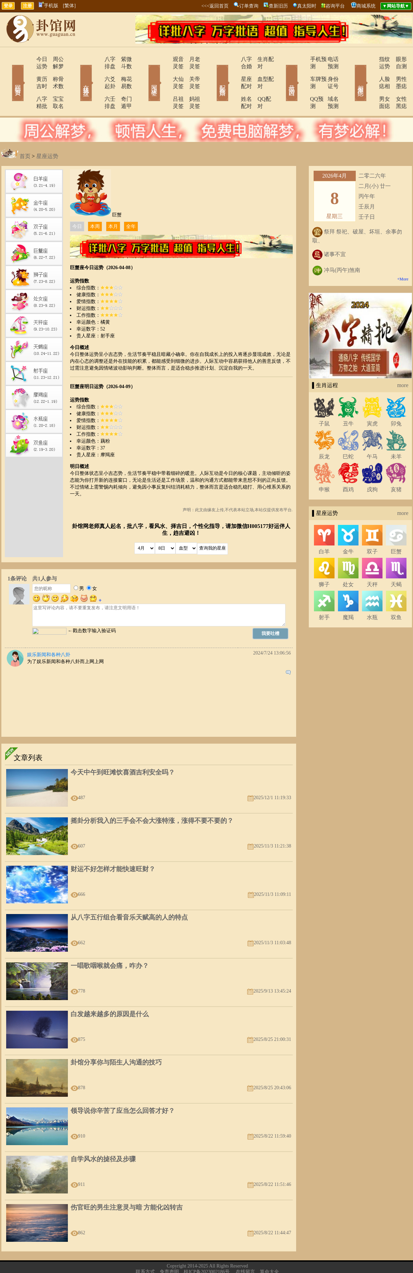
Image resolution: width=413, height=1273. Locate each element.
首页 (25, 134)
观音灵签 (164, 59)
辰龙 (324, 435)
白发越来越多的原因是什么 (110, 992)
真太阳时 (306, 6)
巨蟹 (396, 530)
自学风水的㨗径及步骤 (103, 1137)
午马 (372, 435)
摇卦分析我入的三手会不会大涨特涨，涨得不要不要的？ (152, 799)
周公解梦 (54, 59)
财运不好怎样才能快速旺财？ (113, 847)
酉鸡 (348, 468)
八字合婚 (233, 59)
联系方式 (145, 1250)
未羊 (396, 435)
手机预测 (302, 59)
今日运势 (27, 59)
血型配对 (260, 72)
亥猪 (396, 468)
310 (203, 1261)
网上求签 (145, 73)
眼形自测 (397, 59)
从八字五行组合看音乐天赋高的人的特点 (129, 895)
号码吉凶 (282, 73)
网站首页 (7, 73)
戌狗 (372, 468)
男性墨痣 (397, 72)
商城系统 (366, 6)
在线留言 (245, 1250)
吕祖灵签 (164, 84)
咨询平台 (335, 6)
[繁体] (69, 5)
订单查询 (248, 6)
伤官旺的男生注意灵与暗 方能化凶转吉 (127, 1185)
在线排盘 (76, 73)
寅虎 (372, 402)
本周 (95, 204)
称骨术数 (54, 72)
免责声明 (169, 1250)
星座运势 (47, 134)
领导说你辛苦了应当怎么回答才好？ (123, 1089)
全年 (131, 204)
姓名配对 (233, 84)
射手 (324, 596)
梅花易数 (123, 72)
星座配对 (233, 72)
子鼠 (324, 402)
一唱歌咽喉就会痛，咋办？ (110, 944)
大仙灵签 (164, 72)
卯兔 (396, 402)
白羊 (324, 530)
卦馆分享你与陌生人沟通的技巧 (116, 1040)
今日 (77, 204)
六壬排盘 (96, 84)
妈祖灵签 (191, 84)
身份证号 (328, 72)
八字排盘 (96, 59)
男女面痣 (370, 84)
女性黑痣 (397, 84)
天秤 (372, 563)
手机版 (48, 5)
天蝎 (396, 563)
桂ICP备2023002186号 (207, 1250)
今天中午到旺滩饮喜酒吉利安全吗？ (123, 750)
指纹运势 (370, 59)
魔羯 (348, 596)
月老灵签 (191, 59)
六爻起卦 (96, 72)
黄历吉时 (27, 72)
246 (221, 1261)
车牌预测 (302, 72)
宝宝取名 (54, 84)
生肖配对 (260, 59)
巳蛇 (348, 435)
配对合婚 (213, 73)
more (403, 364)
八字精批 (27, 84)
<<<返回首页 (215, 6)
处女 (348, 563)
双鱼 (396, 596)
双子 (372, 530)
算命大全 (269, 1250)
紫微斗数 (123, 59)
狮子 (324, 563)
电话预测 (328, 59)
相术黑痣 (350, 73)
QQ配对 (258, 84)
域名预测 (328, 84)
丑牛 (348, 402)
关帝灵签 (191, 72)
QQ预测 (300, 84)
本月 (113, 204)
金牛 (348, 530)
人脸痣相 (370, 72)
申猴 (324, 468)
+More (403, 257)
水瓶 (372, 596)
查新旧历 (278, 6)
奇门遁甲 (123, 84)
